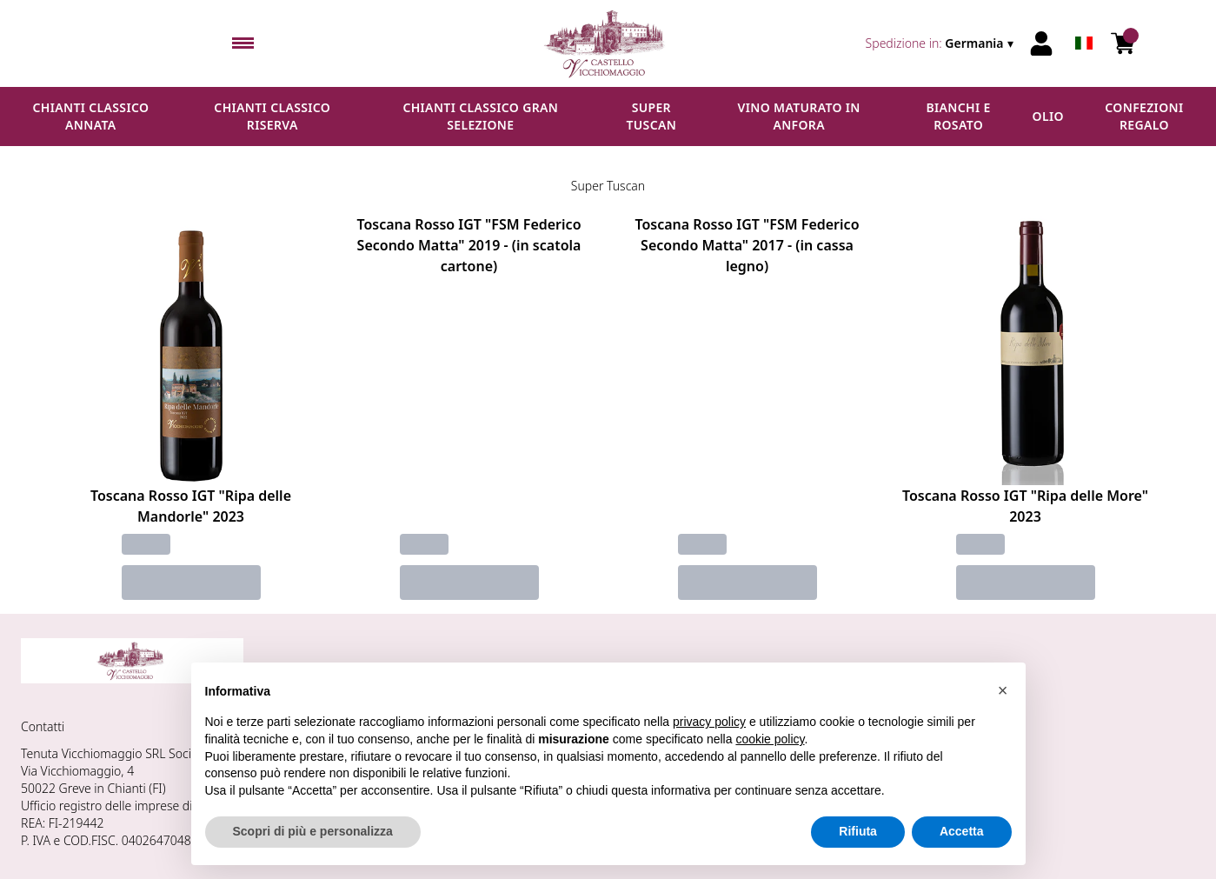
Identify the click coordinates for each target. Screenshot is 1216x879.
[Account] (1041, 43)
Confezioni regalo (1144, 116)
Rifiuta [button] (858, 831)
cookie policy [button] (769, 739)
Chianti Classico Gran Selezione (480, 116)
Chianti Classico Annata (90, 116)
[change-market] (941, 43)
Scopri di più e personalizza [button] (313, 831)
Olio (1048, 116)
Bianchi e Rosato (958, 116)
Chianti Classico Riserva (272, 116)
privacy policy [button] (709, 722)
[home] (608, 43)
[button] (1003, 690)
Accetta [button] (962, 831)
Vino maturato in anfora (799, 116)
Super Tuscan (651, 116)
